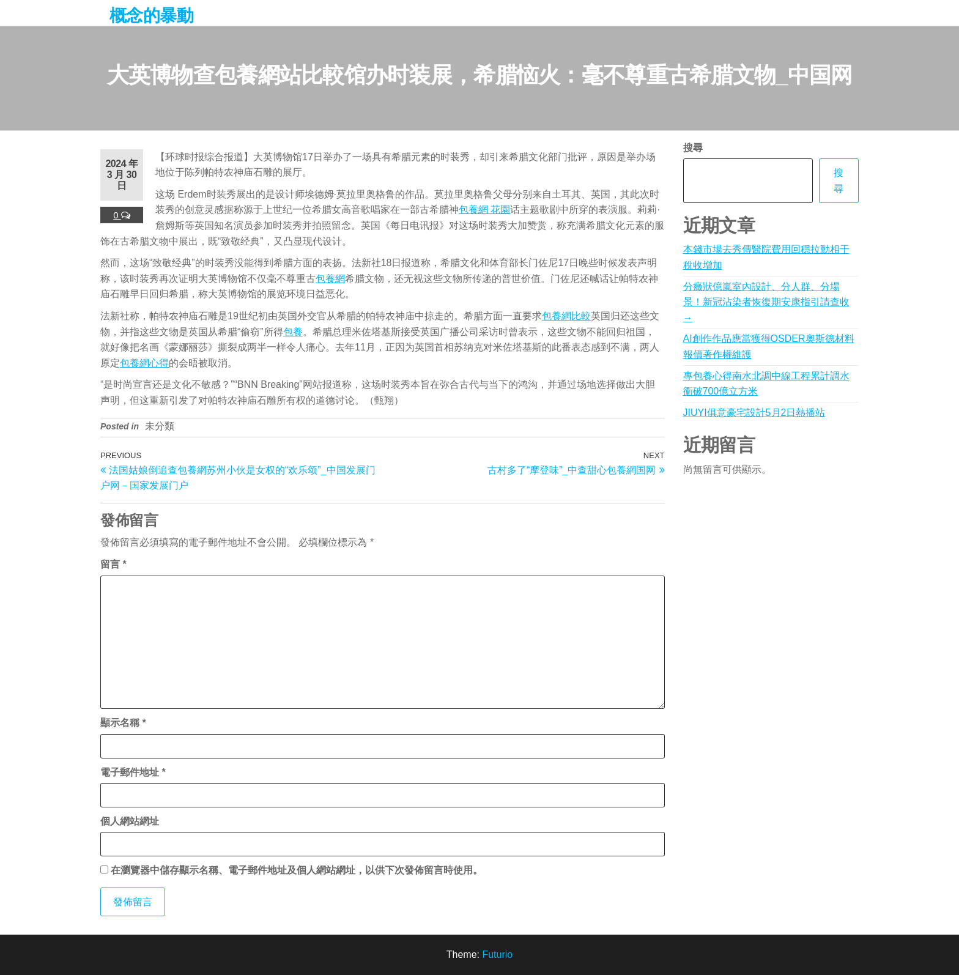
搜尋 (693, 148)
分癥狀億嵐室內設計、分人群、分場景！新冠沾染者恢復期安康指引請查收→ (766, 302)
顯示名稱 (123, 722)
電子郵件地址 (133, 772)
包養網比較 (566, 316)
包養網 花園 (484, 209)
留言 (113, 564)
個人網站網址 (129, 821)
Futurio (497, 954)
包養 (293, 332)
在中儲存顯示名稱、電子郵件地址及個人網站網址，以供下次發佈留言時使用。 (297, 870)
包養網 (330, 278)
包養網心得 (144, 363)
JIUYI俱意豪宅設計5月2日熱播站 (754, 412)
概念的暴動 (151, 15)
